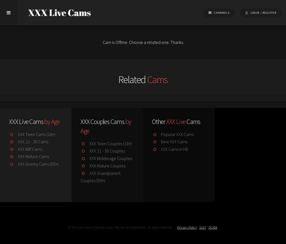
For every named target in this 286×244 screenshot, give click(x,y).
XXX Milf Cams (25, 149)
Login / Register (263, 13)
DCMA (213, 227)
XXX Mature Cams (29, 156)
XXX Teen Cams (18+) (32, 134)
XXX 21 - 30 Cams (28, 141)
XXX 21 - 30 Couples (102, 151)
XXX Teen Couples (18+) (106, 143)
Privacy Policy (187, 227)
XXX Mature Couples (102, 165)
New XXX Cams (169, 141)
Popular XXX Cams (173, 134)
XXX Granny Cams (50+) (34, 164)
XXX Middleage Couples (106, 158)
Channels (222, 13)
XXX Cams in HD (170, 149)
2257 (202, 227)
